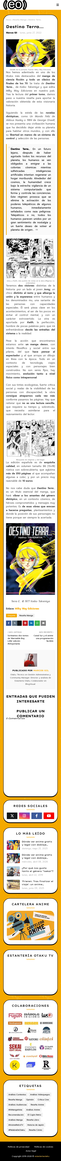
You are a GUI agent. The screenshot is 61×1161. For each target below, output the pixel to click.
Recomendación (16, 1114)
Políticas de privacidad (18, 1146)
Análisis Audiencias (17, 1104)
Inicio (8, 19)
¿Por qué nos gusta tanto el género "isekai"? (37, 870)
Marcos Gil (11, 32)
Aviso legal (31, 1150)
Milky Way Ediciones (27, 608)
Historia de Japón (35, 1124)
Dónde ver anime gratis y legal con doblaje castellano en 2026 (37, 856)
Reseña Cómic (35, 1130)
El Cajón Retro (34, 1114)
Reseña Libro (33, 1119)
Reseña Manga (20, 19)
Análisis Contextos (17, 1094)
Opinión (30, 1099)
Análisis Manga (15, 1119)
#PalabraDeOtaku (16, 1130)
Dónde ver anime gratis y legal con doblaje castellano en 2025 (37, 843)
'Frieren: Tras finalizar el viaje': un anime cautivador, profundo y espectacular (37, 883)
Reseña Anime (37, 1104)
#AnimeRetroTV (15, 1124)
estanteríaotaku (42, 1156)
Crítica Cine (43, 1099)
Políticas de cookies (43, 1146)
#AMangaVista (15, 1109)
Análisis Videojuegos (40, 1094)
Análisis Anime (33, 1109)
